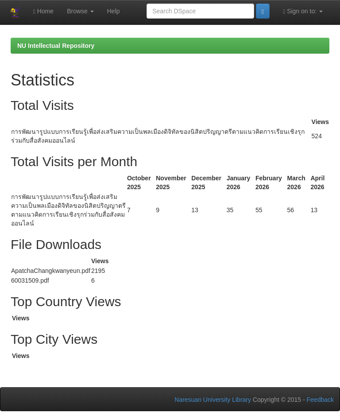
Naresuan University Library (212, 399)
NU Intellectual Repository (55, 45)
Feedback (320, 399)
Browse (80, 11)
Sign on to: (303, 11)
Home (43, 11)
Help (113, 11)
